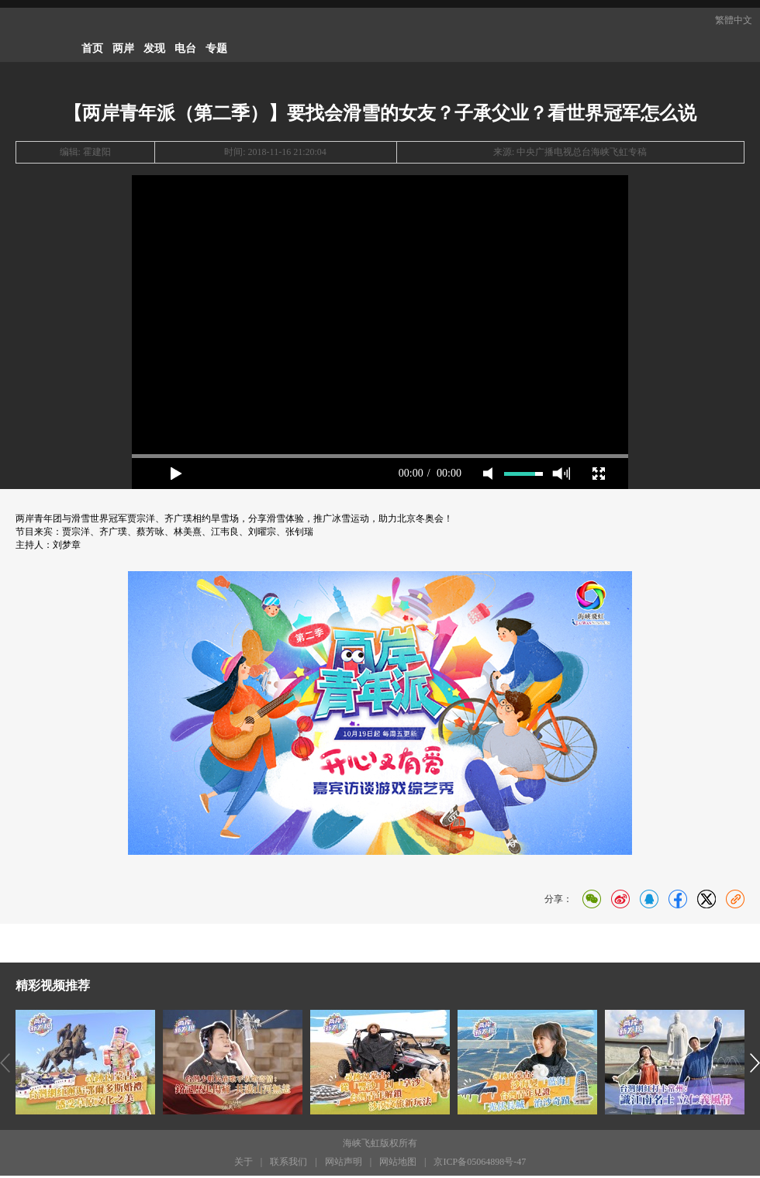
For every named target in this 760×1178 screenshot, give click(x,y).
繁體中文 (733, 20)
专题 (216, 48)
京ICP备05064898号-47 (480, 1164)
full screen (598, 473)
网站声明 (343, 1164)
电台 (185, 48)
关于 (243, 1164)
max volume (561, 473)
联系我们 (288, 1164)
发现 (154, 48)
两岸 (123, 48)
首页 (92, 48)
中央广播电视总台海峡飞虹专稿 (581, 151)
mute (487, 473)
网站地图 (397, 1164)
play (176, 473)
